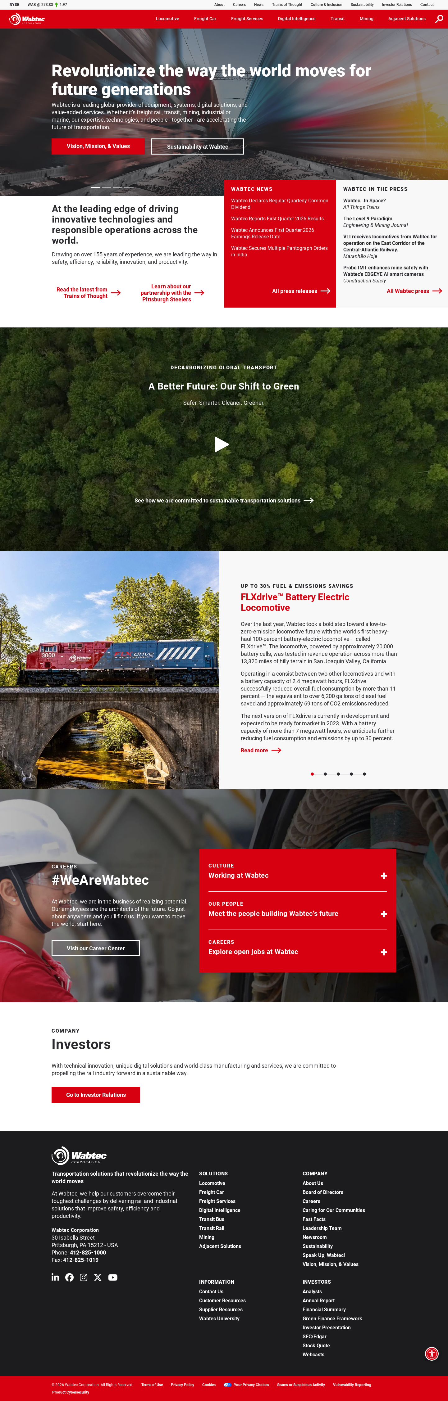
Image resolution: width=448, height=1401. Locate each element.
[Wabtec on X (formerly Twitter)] (98, 1279)
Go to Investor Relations (103, 1094)
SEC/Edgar (315, 1337)
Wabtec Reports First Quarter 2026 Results (277, 219)
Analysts (312, 1292)
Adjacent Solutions (220, 1246)
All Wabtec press (414, 291)
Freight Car (211, 1192)
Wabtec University (219, 1319)
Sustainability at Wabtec (197, 146)
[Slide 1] (325, 774)
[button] (297, 873)
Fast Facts (314, 1219)
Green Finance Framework (332, 1319)
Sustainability (362, 4)
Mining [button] (366, 18)
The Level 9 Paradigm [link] (390, 218)
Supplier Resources (221, 1310)
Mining (206, 1237)
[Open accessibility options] (432, 1354)
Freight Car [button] (205, 18)
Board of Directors (323, 1192)
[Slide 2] (338, 774)
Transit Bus (211, 1219)
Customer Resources (222, 1301)
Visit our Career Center (103, 948)
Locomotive (212, 1183)
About (219, 4)
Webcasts (313, 1355)
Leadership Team (322, 1228)
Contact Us (211, 1292)
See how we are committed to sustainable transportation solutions (224, 500)
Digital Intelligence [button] (297, 18)
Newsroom (315, 1237)
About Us (313, 1183)
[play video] (224, 444)
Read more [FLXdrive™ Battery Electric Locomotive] (261, 750)
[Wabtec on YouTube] (113, 1279)
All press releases (301, 291)
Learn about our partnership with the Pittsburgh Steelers (172, 293)
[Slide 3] (351, 774)
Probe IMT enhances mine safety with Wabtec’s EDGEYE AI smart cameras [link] (392, 271)
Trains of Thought (287, 4)
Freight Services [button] (247, 18)
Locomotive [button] (167, 18)
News (258, 4)
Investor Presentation (327, 1328)
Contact (427, 4)
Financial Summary (324, 1310)
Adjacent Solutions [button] (407, 18)
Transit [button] (338, 18)
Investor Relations (397, 4)
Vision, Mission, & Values (98, 146)
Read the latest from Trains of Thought (89, 292)
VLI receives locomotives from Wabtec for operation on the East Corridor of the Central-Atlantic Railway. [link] (392, 243)
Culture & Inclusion (326, 4)
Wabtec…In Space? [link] (387, 200)
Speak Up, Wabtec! (324, 1255)
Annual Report (319, 1301)
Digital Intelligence (219, 1210)
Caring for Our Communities (334, 1210)
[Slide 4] (364, 774)
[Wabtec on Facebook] (69, 1279)
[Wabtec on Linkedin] (55, 1279)
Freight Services (217, 1201)
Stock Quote (316, 1346)
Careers (239, 4)
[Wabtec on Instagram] (83, 1279)
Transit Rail (211, 1228)
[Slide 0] (312, 774)
